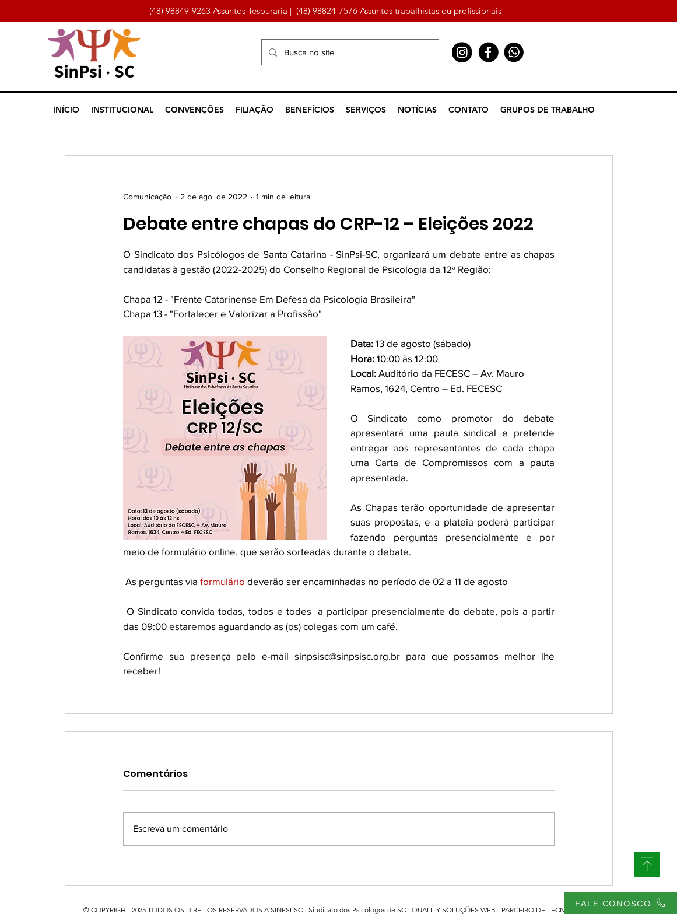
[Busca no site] (349, 52)
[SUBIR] (647, 864)
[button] (122, 109)
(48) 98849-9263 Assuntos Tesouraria (218, 10)
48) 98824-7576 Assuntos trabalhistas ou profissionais (400, 10)
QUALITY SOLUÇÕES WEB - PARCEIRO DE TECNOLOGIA (502, 909)
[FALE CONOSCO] (620, 903)
